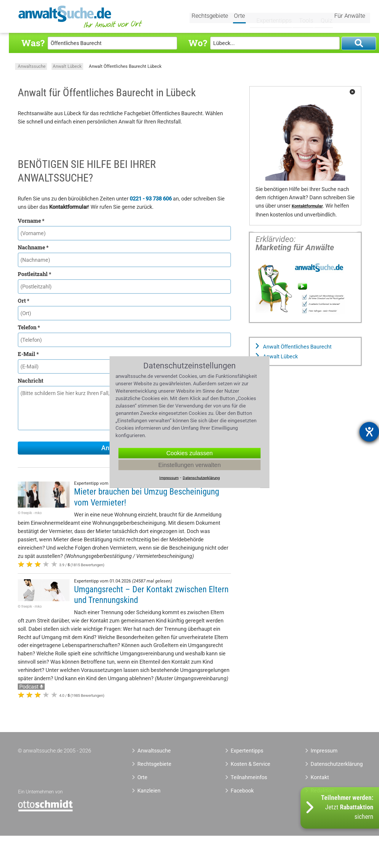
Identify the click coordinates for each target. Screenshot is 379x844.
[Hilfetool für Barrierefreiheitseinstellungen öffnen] (369, 432)
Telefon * (29, 327)
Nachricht (30, 380)
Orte (240, 17)
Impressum (324, 750)
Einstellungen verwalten (189, 465)
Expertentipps (269, 17)
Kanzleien (148, 790)
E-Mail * (28, 353)
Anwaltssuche (32, 66)
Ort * (23, 300)
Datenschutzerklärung (330, 764)
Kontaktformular (307, 206)
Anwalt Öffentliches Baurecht (297, 347)
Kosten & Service (250, 764)
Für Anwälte (349, 17)
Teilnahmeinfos (249, 777)
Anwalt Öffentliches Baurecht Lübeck (125, 66)
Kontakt (320, 777)
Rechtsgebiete (210, 17)
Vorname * (31, 220)
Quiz (321, 17)
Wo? (197, 43)
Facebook (242, 790)
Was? (32, 43)
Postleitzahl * (34, 273)
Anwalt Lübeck (67, 66)
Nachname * (33, 247)
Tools (301, 17)
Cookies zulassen (189, 453)
